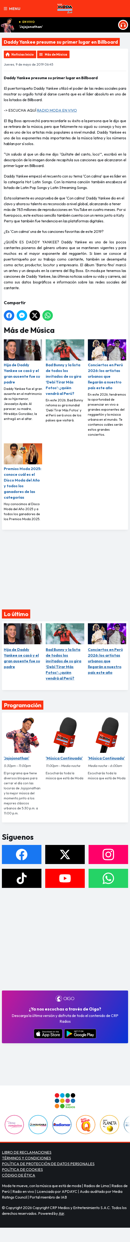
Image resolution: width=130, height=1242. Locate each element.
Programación (22, 705)
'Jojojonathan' (31, 27)
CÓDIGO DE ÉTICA (18, 1175)
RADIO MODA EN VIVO (57, 110)
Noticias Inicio (22, 54)
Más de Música (56, 54)
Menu (12, 8)
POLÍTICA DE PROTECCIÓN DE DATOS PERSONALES (48, 1163)
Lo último (16, 614)
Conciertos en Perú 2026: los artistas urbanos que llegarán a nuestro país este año (107, 364)
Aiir (61, 1213)
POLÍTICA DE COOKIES (22, 1169)
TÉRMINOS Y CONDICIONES (26, 1158)
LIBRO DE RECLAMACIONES (26, 1152)
